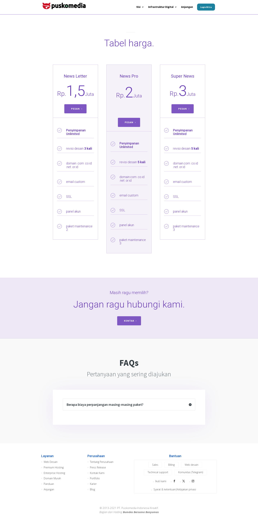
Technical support (158, 472)
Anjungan (187, 7)
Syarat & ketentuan (165, 489)
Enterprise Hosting (54, 473)
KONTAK (129, 320)
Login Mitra (206, 7)
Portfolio (95, 478)
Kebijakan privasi (186, 489)
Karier (93, 484)
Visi (138, 7)
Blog (92, 489)
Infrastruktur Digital (160, 7)
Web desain (191, 464)
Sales (155, 464)
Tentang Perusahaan (101, 462)
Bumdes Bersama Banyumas (141, 512)
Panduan (49, 484)
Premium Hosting (54, 467)
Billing (171, 464)
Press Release (98, 467)
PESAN (75, 108)
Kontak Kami (97, 473)
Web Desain (51, 462)
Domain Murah (52, 478)
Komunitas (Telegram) (190, 472)
